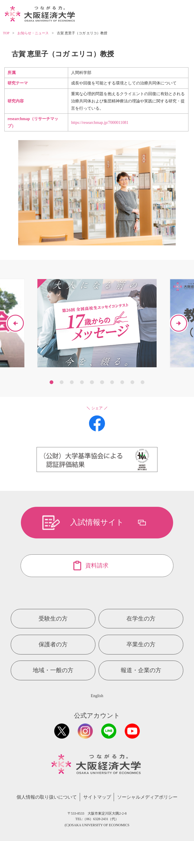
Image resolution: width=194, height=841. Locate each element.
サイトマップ (97, 797)
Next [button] (178, 323)
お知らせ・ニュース (33, 33)
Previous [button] (15, 323)
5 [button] (92, 382)
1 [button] (51, 382)
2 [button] (62, 382)
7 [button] (112, 382)
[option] (97, 323)
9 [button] (132, 382)
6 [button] (102, 382)
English (97, 696)
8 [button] (122, 382)
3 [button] (72, 382)
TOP (6, 33)
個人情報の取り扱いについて (47, 797)
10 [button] (142, 382)
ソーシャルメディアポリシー (147, 797)
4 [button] (82, 382)
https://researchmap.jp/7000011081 (99, 122)
